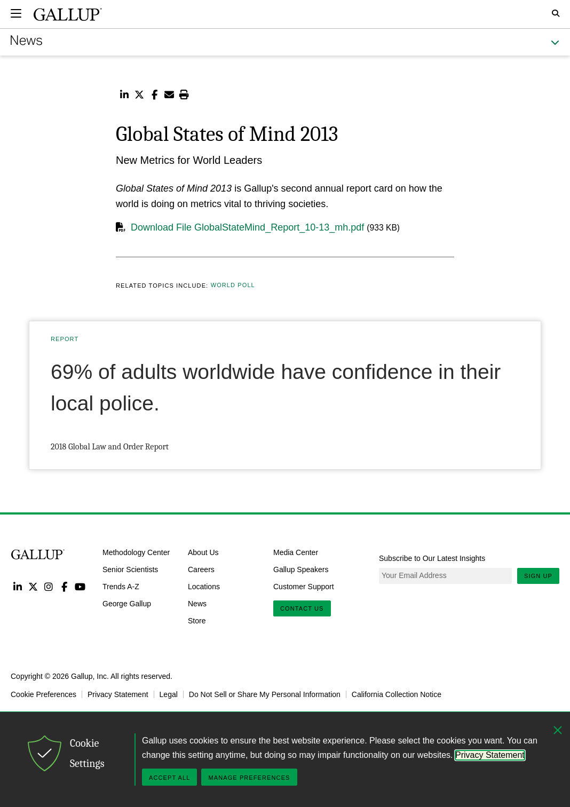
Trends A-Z (120, 586)
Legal (169, 694)
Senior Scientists (130, 569)
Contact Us (302, 608)
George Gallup (126, 603)
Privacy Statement (118, 694)
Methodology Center (136, 552)
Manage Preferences (249, 777)
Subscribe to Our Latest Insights (432, 558)
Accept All (169, 777)
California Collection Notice (396, 694)
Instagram (48, 586)
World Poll (233, 285)
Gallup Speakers (301, 569)
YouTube (80, 586)
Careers (201, 569)
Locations (204, 586)
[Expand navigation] (16, 13)
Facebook (64, 586)
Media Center (295, 552)
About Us (203, 552)
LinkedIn (17, 586)
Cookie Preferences (43, 694)
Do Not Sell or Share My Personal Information (265, 694)
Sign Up (538, 576)
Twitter (32, 586)
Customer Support (303, 586)
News (197, 603)
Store (196, 620)
